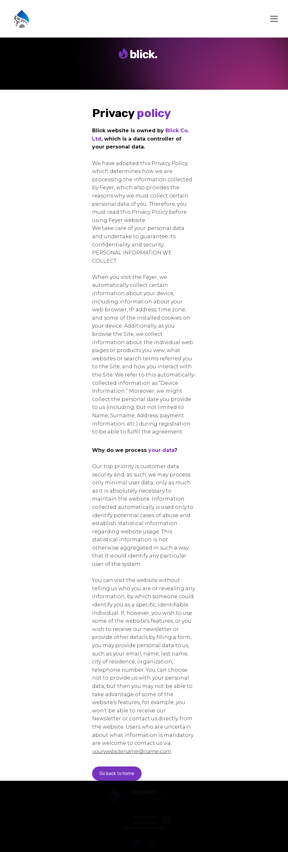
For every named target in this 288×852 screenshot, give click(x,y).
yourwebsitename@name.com (131, 751)
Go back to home (116, 773)
